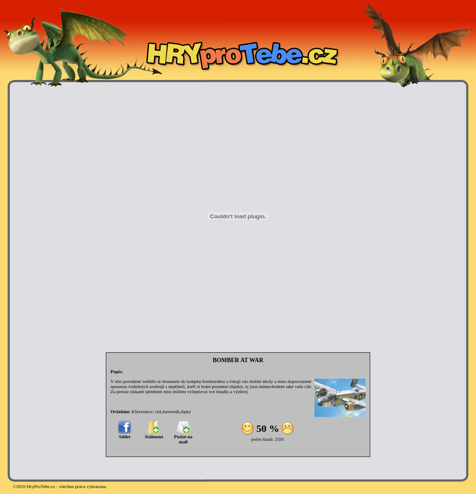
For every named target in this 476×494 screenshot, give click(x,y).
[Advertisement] (38, 216)
